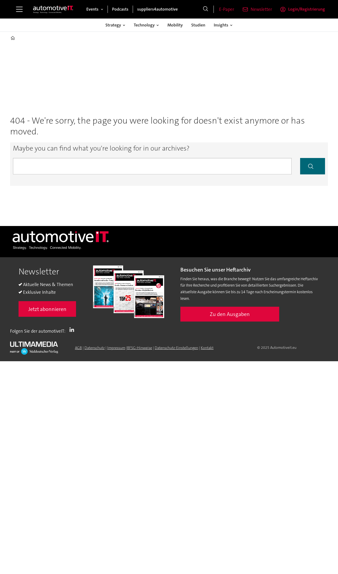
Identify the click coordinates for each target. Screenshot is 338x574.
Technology (144, 25)
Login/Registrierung (306, 9)
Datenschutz (94, 347)
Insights (221, 25)
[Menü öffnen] (19, 9)
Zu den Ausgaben (230, 314)
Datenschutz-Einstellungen (176, 347)
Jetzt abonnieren (47, 309)
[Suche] (205, 9)
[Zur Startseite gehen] (53, 9)
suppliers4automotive (157, 9)
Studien (198, 25)
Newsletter (261, 9)
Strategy (113, 25)
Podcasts (120, 9)
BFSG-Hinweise (139, 347)
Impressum (116, 347)
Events (92, 9)
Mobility (175, 25)
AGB (78, 347)
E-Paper (226, 9)
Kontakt (207, 347)
